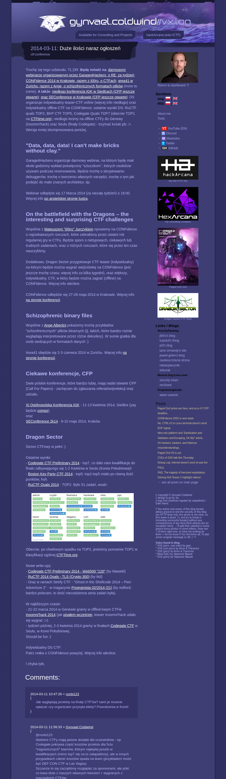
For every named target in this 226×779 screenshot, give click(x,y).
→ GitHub (167, 148)
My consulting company (178, 221)
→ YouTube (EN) (172, 128)
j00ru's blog (167, 336)
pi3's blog (166, 345)
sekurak (165, 370)
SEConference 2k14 (42, 421)
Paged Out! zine (178, 286)
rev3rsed (166, 385)
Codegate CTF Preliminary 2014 (54, 463)
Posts (161, 403)
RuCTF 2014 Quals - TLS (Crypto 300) (58, 577)
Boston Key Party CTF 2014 (50, 474)
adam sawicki (169, 395)
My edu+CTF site (178, 180)
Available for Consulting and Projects (105, 35)
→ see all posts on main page (177, 482)
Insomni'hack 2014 (40, 615)
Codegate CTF (122, 626)
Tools (161, 118)
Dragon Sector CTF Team (178, 318)
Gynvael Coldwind (79, 727)
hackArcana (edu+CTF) (163, 35)
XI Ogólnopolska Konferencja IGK (52, 405)
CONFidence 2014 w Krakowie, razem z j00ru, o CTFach (71, 81)
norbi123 (72, 694)
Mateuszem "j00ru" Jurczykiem (68, 229)
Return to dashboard (173, 85)
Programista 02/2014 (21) (92, 588)
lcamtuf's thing (169, 340)
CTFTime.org (66, 555)
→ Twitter (166, 143)
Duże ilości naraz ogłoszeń (90, 48)
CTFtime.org (41, 119)
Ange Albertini (55, 325)
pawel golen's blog (172, 355)
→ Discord (166, 133)
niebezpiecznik (170, 365)
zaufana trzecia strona (175, 360)
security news (169, 380)
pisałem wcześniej (77, 615)
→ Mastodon (168, 138)
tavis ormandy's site (173, 350)
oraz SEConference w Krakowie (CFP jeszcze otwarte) (84, 97)
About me (164, 113)
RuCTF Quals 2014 (43, 485)
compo (42, 411)
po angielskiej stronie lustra (65, 198)
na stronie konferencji (43, 300)
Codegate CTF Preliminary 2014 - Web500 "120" (66, 571)
